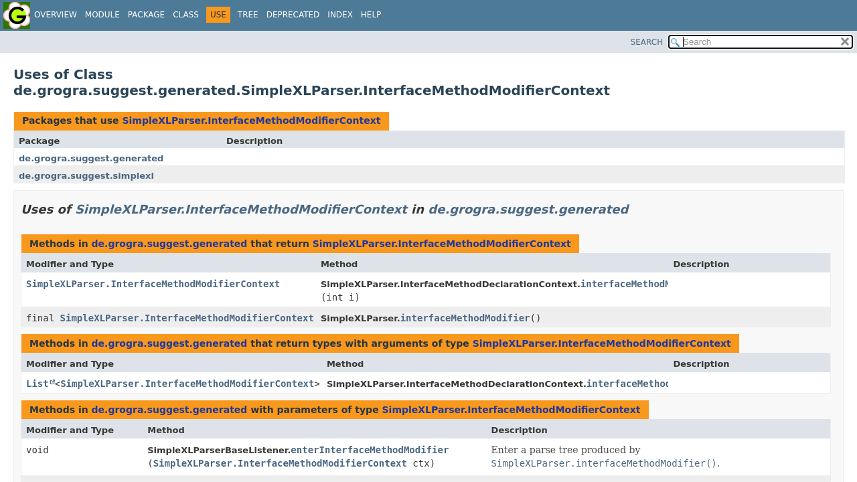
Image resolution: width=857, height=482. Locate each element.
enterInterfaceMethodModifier (370, 450)
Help (371, 14)
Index (340, 14)
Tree (248, 14)
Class (186, 14)
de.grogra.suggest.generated (91, 158)
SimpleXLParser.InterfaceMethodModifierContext (251, 120)
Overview (55, 14)
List (37, 383)
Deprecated (293, 14)
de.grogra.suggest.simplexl (86, 176)
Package (146, 14)
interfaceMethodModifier (645, 283)
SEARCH (647, 42)
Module (102, 14)
